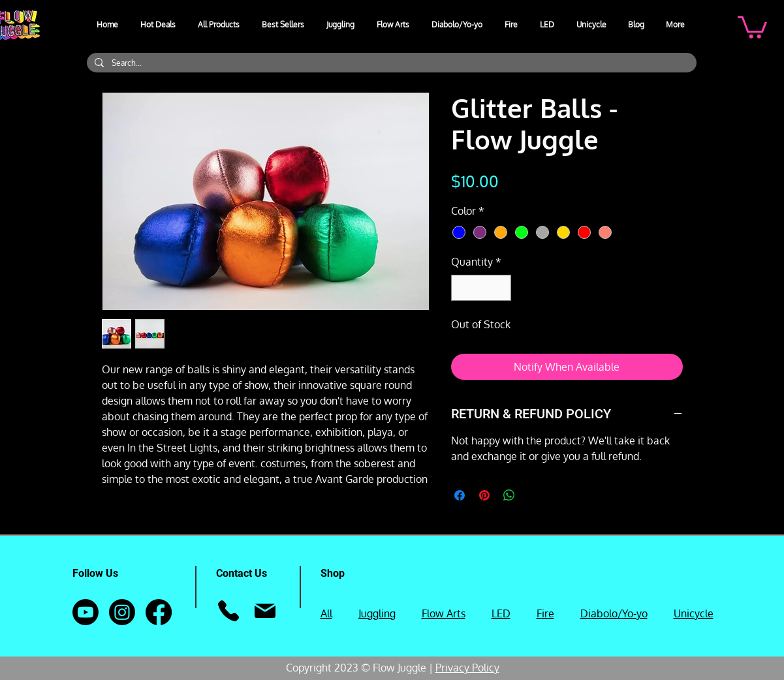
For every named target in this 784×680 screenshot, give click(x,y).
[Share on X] (534, 495)
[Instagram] (122, 612)
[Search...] (390, 63)
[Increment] (500, 287)
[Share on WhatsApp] (509, 495)
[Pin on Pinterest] (484, 495)
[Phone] (229, 611)
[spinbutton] (481, 287)
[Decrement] (462, 287)
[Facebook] (159, 612)
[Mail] (265, 611)
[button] (342, 25)
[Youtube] (85, 612)
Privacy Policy (467, 667)
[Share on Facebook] (459, 495)
